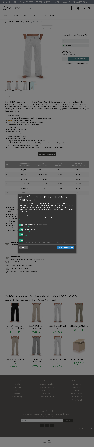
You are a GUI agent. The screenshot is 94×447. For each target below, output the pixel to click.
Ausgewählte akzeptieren (66, 247)
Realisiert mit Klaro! (69, 251)
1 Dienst (27, 236)
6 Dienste (27, 226)
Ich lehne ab (23, 247)
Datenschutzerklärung (26, 220)
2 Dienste (27, 231)
